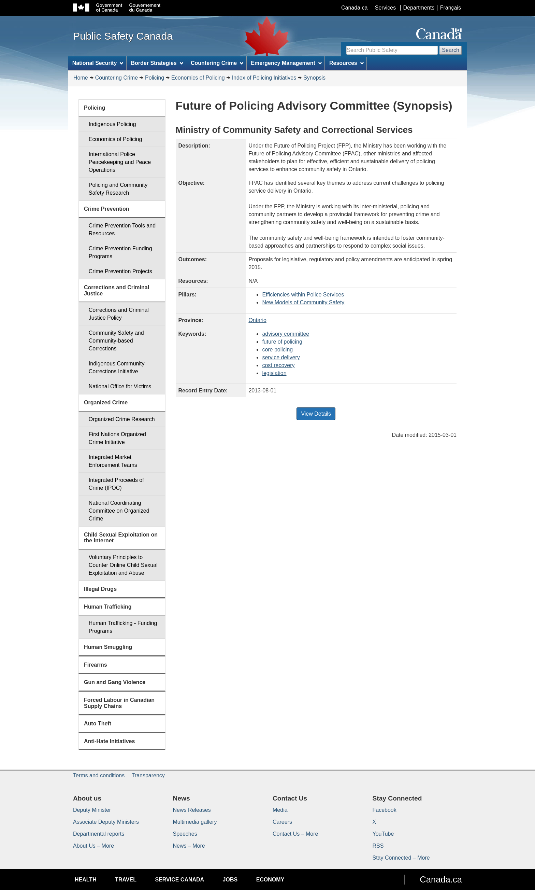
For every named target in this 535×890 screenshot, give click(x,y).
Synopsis (314, 78)
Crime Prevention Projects (120, 271)
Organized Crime (106, 402)
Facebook (384, 810)
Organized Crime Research (122, 419)
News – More (189, 846)
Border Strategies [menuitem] (157, 63)
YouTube (383, 834)
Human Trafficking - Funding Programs (123, 627)
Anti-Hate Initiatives (109, 741)
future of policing (282, 342)
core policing (277, 349)
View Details (316, 414)
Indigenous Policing (112, 124)
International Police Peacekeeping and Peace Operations (120, 162)
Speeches (185, 834)
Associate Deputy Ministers (106, 822)
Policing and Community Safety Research (118, 189)
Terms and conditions (99, 775)
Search (450, 50)
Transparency (148, 775)
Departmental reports (98, 834)
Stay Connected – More (401, 858)
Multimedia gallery (195, 822)
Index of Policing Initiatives (264, 78)
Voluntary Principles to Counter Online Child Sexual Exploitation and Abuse (123, 565)
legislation (274, 373)
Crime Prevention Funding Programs (120, 252)
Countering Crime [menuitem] (217, 63)
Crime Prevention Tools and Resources (122, 229)
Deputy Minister (92, 810)
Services (385, 8)
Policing (154, 78)
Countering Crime (116, 78)
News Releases (192, 810)
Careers (282, 822)
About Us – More (93, 846)
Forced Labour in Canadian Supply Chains (119, 703)
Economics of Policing (198, 78)
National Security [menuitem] (98, 63)
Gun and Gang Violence (114, 682)
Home (80, 78)
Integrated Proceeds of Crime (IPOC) (116, 484)
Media (280, 810)
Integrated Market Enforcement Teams (113, 461)
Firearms (95, 665)
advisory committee (285, 334)
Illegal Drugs (100, 589)
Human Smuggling (108, 647)
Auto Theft (97, 723)
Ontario (257, 320)
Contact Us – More (295, 834)
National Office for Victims (120, 386)
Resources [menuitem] (346, 63)
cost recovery (278, 365)
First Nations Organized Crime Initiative (117, 438)
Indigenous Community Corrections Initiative (117, 367)
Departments (419, 8)
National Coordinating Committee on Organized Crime (119, 511)
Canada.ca (354, 8)
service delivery (281, 357)
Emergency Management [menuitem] (286, 63)
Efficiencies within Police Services (303, 294)
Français (450, 8)
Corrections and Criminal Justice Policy (119, 314)
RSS (378, 846)
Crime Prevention (106, 209)
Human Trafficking (108, 607)
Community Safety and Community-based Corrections (116, 340)
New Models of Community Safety (303, 302)
